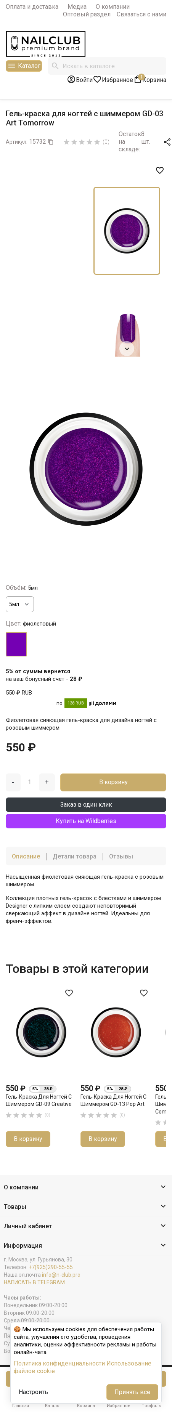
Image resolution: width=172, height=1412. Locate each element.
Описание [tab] (26, 856)
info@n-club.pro (61, 1275)
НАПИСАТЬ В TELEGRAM (34, 1282)
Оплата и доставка (32, 6)
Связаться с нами (141, 14)
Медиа (77, 6)
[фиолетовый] (16, 644)
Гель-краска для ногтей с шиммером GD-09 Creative (39, 1100)
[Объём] (20, 604)
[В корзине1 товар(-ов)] (149, 79)
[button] (86, 1187)
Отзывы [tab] (121, 856)
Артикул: (16, 142)
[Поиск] (107, 66)
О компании (113, 6)
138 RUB (76, 703)
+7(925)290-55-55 (51, 1267)
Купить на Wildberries (86, 821)
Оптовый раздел (87, 14)
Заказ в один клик (86, 804)
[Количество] (30, 781)
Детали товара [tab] (74, 856)
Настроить (33, 1392)
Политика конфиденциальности (59, 1363)
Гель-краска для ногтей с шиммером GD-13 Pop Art (113, 1100)
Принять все (132, 1392)
